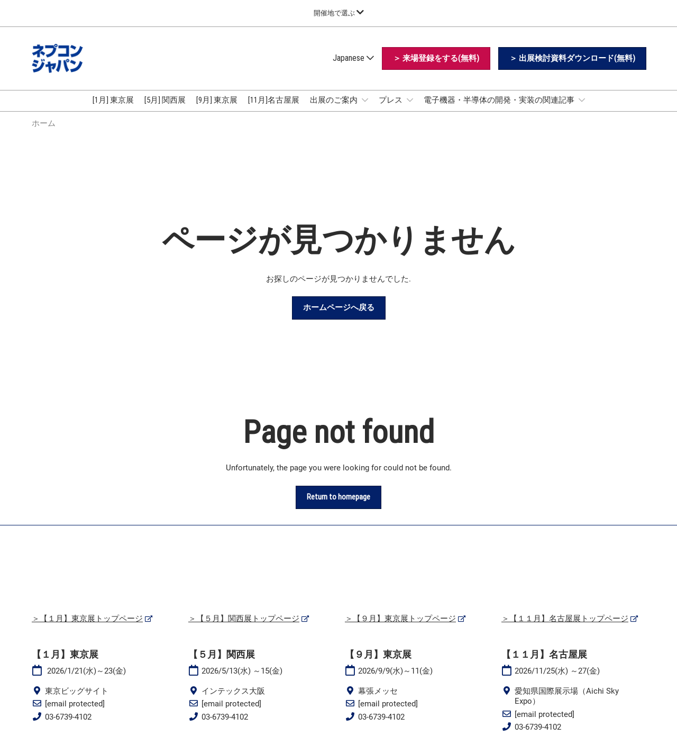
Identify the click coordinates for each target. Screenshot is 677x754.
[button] (436, 58)
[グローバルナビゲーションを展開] (339, 13)
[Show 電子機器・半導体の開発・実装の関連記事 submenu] (582, 100)
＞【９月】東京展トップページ (400, 618)
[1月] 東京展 (113, 100)
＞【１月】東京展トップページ (87, 618)
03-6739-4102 (68, 717)
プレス (391, 100)
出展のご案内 (334, 100)
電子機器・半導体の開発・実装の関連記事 (500, 100)
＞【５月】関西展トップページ (243, 618)
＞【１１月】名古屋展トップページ (564, 618)
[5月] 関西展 (165, 100)
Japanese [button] (353, 58)
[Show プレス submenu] (410, 100)
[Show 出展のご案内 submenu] (365, 100)
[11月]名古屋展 (273, 100)
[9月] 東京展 (216, 100)
